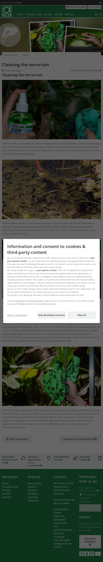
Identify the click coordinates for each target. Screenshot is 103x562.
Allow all (82, 315)
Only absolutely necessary (51, 315)
